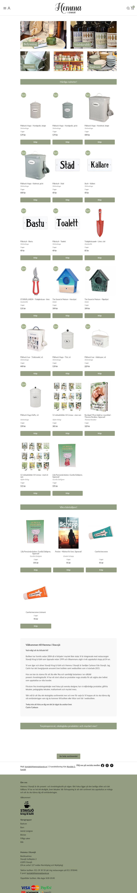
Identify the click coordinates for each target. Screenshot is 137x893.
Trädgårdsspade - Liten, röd (95, 241)
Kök (21, 862)
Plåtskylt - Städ (58, 183)
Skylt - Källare (90, 183)
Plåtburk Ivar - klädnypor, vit (95, 357)
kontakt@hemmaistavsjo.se (36, 787)
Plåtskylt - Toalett (59, 241)
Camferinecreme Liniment (36, 612)
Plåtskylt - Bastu (26, 241)
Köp (35, 142)
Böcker (23, 855)
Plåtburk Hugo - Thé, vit (61, 357)
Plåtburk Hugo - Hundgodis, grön (64, 126)
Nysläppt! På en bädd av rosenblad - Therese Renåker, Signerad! (98, 416)
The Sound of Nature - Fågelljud (96, 299)
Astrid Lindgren (26, 851)
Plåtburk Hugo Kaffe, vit (29, 415)
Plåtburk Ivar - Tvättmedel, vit (31, 357)
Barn (22, 847)
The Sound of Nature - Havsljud (64, 299)
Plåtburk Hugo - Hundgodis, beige (33, 126)
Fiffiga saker (25, 858)
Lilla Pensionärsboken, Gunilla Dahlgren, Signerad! (67, 476)
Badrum (23, 844)
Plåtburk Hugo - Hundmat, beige (97, 126)
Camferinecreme (101, 551)
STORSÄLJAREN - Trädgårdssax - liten (35, 299)
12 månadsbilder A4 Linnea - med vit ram (34, 476)
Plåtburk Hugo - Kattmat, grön (31, 183)
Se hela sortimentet (69, 776)
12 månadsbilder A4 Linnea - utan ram (66, 415)
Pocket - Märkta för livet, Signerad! (68, 551)
